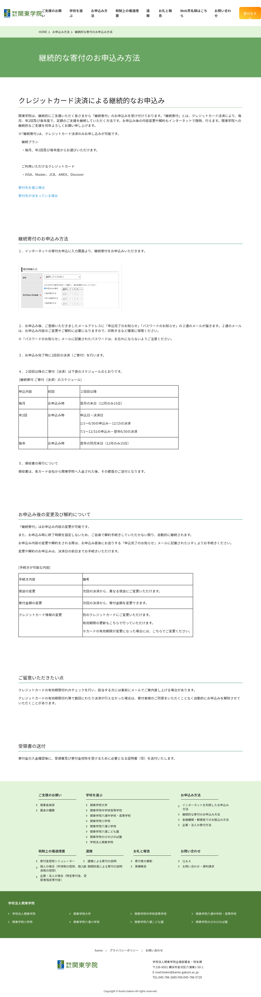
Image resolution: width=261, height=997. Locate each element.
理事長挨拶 (47, 805)
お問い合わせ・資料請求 (198, 866)
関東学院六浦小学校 (103, 826)
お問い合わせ (154, 950)
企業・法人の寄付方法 (196, 825)
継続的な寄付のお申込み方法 (201, 814)
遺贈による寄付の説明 (101, 861)
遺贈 (148, 13)
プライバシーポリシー (123, 950)
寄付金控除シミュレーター (57, 861)
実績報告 (141, 866)
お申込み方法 (61, 32)
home (99, 950)
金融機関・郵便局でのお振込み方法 (205, 820)
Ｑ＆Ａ (186, 861)
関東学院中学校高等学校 (106, 810)
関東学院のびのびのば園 (106, 837)
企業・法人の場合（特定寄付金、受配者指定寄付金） (63, 878)
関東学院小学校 (100, 821)
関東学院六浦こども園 (104, 831)
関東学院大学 (99, 805)
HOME (43, 32)
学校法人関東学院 (101, 842)
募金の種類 (47, 810)
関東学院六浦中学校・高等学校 (110, 815)
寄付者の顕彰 (144, 861)
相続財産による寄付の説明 (104, 866)
